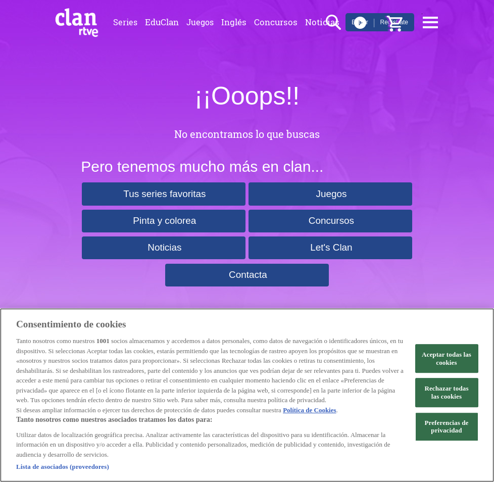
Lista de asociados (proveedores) (62, 466)
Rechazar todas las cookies (446, 392)
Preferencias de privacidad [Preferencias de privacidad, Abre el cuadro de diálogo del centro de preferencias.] (446, 427)
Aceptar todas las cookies (446, 358)
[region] (247, 395)
